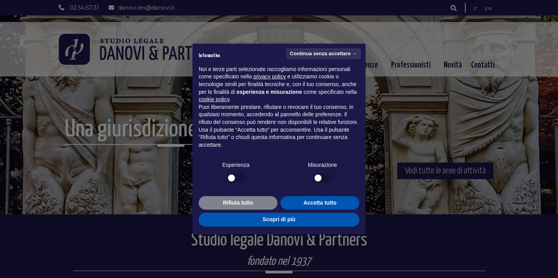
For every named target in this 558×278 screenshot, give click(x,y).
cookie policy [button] (214, 99)
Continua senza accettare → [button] (323, 53)
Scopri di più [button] (279, 219)
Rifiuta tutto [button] (238, 203)
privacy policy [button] (269, 76)
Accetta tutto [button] (320, 203)
